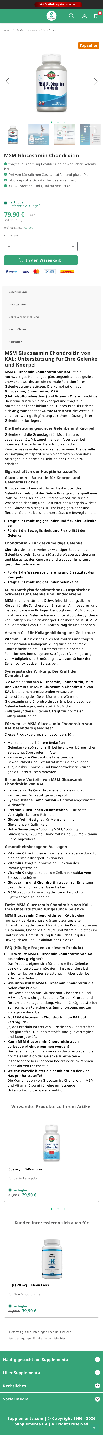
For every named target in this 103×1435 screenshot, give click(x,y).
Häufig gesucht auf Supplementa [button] (51, 1359)
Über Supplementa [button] (51, 1372)
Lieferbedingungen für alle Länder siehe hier (36, 1338)
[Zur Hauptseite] (51, 5)
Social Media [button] (51, 1399)
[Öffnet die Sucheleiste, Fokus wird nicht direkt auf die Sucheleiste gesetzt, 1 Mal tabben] (71, 15)
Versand (28, 227)
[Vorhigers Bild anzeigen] (7, 81)
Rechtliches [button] (51, 1385)
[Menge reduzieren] (8, 246)
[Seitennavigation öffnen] (5, 16)
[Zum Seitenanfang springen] (94, 1428)
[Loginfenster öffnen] (85, 16)
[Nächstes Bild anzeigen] (96, 81)
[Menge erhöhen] (72, 246)
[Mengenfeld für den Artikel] (40, 246)
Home (5, 30)
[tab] (51, 292)
